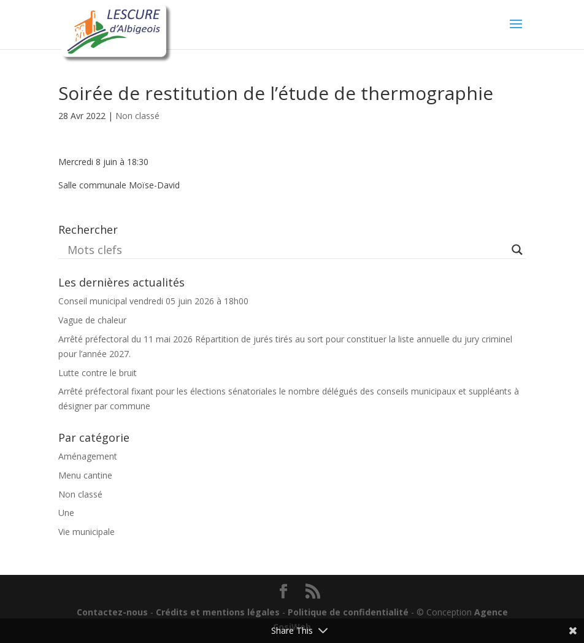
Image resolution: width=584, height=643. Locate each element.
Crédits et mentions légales (218, 612)
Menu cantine (85, 475)
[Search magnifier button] (517, 249)
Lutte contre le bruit (97, 373)
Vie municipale (86, 531)
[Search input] (286, 249)
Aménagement (87, 456)
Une (66, 512)
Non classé (137, 115)
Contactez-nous (112, 612)
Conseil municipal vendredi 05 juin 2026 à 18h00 (153, 301)
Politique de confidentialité (348, 612)
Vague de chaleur (92, 320)
